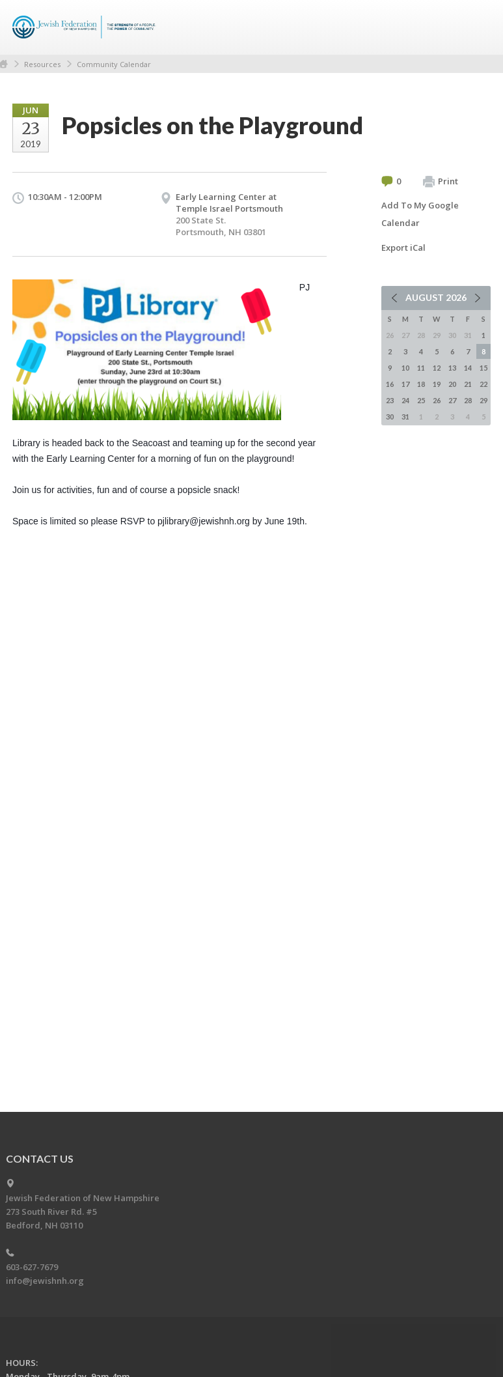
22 (483, 384)
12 (437, 367)
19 (437, 384)
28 (468, 400)
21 (468, 384)
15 (483, 367)
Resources (42, 64)
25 (421, 400)
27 (452, 400)
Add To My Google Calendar (420, 214)
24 (405, 400)
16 (390, 384)
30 (390, 416)
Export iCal (403, 247)
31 (405, 416)
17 (405, 384)
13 (452, 367)
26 (437, 400)
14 (468, 367)
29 (483, 400)
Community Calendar (114, 64)
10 (405, 367)
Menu (476, 27)
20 (452, 384)
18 (421, 384)
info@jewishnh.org (45, 1280)
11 (421, 367)
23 (390, 400)
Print (440, 181)
